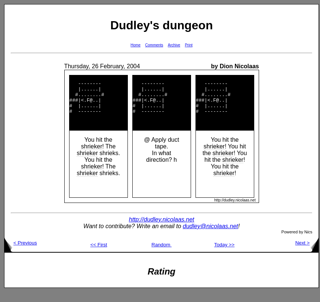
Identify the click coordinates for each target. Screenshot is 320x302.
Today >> (224, 254)
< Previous (20, 253)
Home (135, 45)
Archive (174, 45)
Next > (307, 253)
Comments (154, 45)
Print (189, 45)
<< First (98, 254)
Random (162, 254)
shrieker (91, 156)
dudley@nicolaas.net (210, 236)
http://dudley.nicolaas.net (161, 229)
